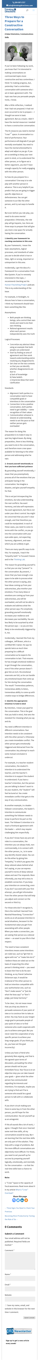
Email (8, 1284)
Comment (9, 1250)
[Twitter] (18, 1200)
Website (8, 1295)
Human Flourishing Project (16, 284)
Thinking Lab (19, 559)
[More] (26, 1200)
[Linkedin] (22, 1200)
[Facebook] (14, 1200)
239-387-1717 (20, 2)
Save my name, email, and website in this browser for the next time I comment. (20, 1308)
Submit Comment (29, 1318)
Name (8, 1274)
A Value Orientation (12, 34)
